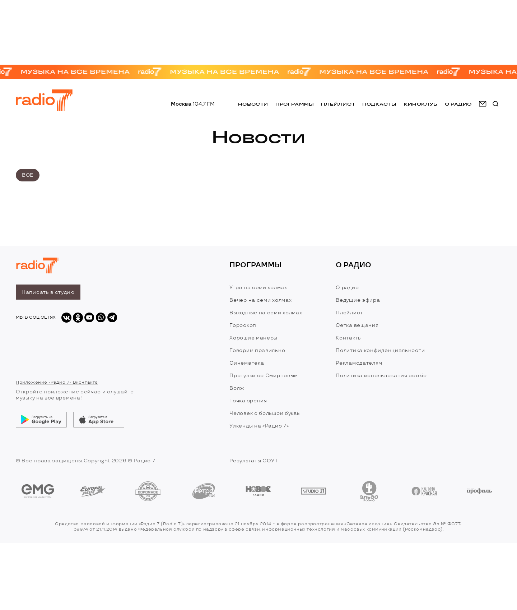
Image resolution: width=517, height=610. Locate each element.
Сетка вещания (357, 325)
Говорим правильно (257, 350)
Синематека (246, 363)
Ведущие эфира (358, 300)
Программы (294, 104)
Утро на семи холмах (258, 288)
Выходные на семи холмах (265, 313)
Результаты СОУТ (253, 461)
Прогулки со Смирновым (263, 376)
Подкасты (379, 104)
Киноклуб (421, 104)
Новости (253, 104)
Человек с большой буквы (265, 413)
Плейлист (338, 104)
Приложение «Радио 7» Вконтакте (57, 382)
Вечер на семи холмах (260, 300)
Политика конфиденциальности (380, 350)
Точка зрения (248, 401)
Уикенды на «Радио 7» (259, 426)
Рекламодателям (359, 363)
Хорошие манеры (253, 338)
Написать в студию (48, 292)
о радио (458, 104)
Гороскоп (242, 325)
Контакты (349, 338)
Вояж (236, 388)
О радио (347, 288)
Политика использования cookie (381, 376)
